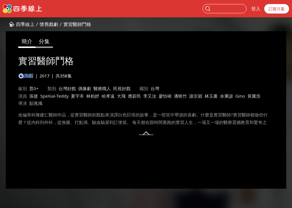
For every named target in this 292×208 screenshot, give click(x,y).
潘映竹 (180, 96)
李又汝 (149, 96)
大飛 (121, 96)
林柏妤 (92, 96)
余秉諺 (226, 96)
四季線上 (25, 24)
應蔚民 (134, 96)
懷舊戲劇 (49, 24)
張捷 (33, 96)
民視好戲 (122, 88)
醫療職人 (102, 88)
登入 (255, 8)
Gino (240, 96)
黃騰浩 (253, 96)
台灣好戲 (67, 88)
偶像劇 (84, 88)
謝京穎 (195, 96)
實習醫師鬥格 (77, 24)
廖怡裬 (165, 96)
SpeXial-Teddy (54, 96)
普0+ (33, 88)
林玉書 (211, 96)
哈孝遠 (108, 96)
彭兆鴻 (35, 103)
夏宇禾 (77, 96)
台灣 (154, 88)
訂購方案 (277, 9)
